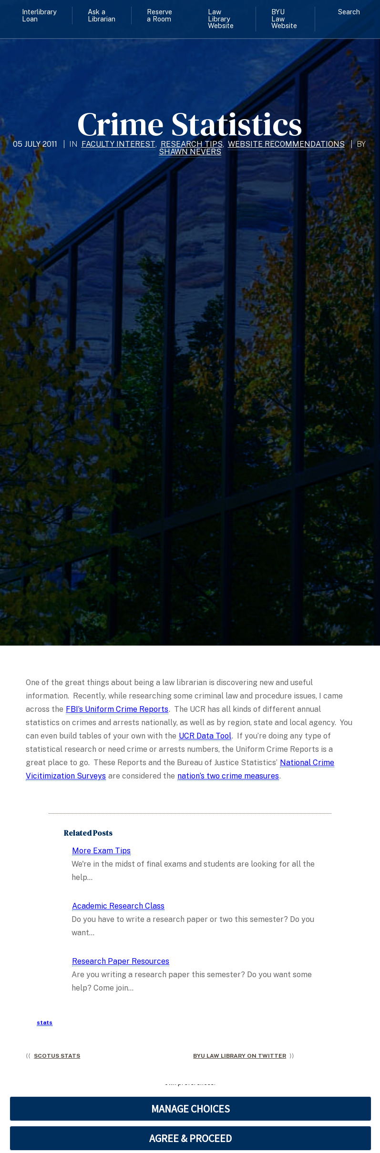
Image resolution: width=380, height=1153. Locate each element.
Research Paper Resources (120, 961)
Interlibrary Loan (39, 15)
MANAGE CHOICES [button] (190, 1108)
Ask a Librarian (101, 15)
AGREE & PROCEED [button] (190, 1138)
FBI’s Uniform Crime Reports (117, 709)
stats (44, 1022)
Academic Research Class (118, 905)
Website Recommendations (286, 144)
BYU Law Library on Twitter (239, 1055)
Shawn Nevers (190, 151)
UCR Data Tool (205, 735)
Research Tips (192, 144)
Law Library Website (221, 19)
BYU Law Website (284, 19)
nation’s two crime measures (228, 775)
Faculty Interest (118, 144)
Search (349, 12)
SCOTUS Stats (57, 1055)
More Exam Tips (101, 850)
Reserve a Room (159, 15)
